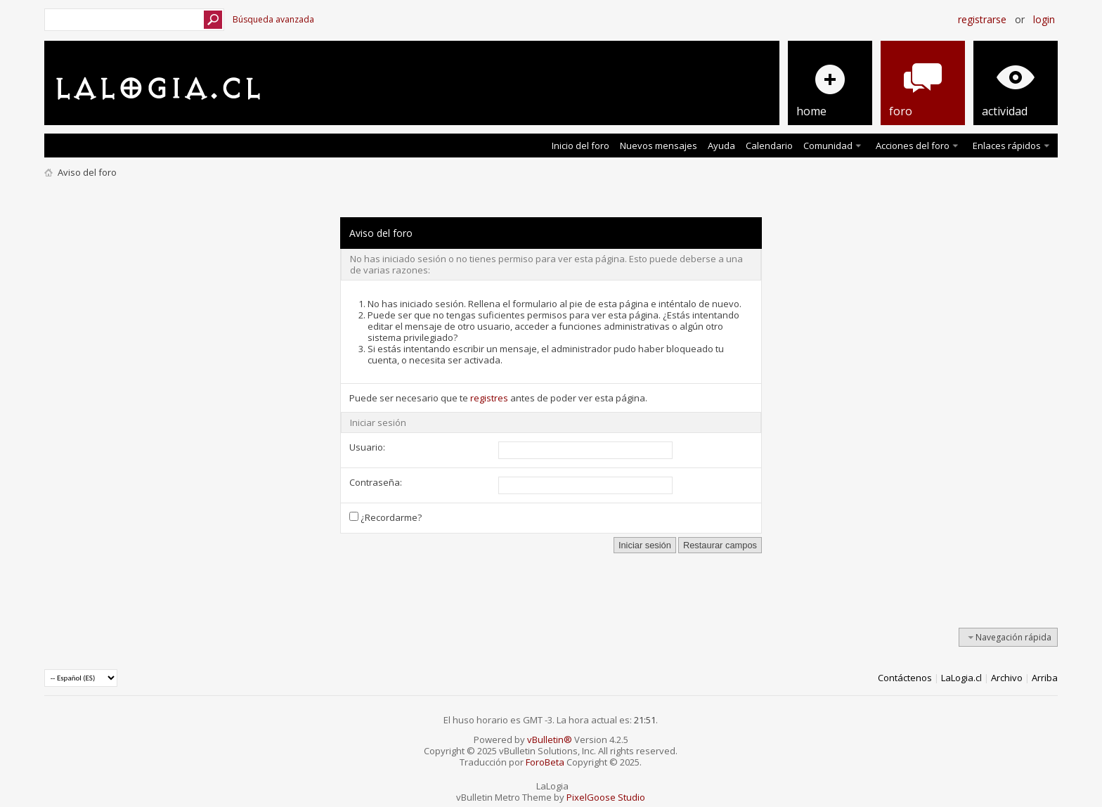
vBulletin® (549, 739)
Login (1044, 19)
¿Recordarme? (385, 517)
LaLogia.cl (961, 677)
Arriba (1045, 677)
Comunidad (828, 145)
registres (489, 398)
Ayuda (721, 145)
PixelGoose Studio (605, 797)
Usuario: (367, 447)
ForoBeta (545, 762)
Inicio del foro (580, 145)
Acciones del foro (912, 145)
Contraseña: (375, 482)
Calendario (769, 145)
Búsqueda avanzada (273, 19)
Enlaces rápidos (1007, 145)
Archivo (1007, 677)
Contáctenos (905, 677)
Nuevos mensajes (658, 145)
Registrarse (982, 19)
